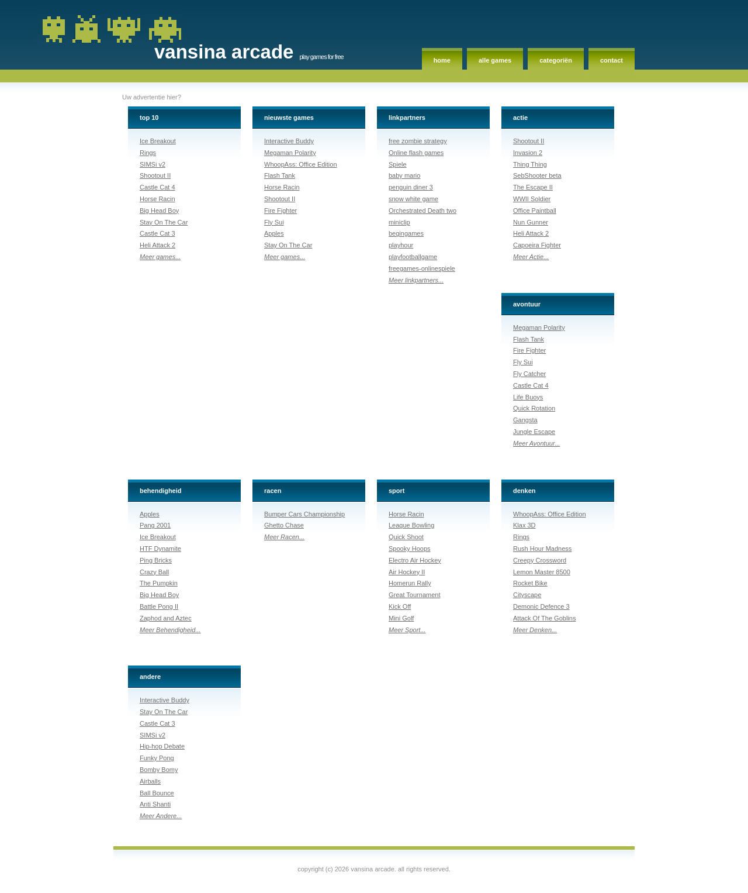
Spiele (398, 164)
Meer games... (160, 256)
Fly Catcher (529, 373)
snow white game (413, 198)
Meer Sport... (407, 629)
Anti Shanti (155, 804)
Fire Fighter (280, 210)
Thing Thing (530, 164)
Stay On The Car (164, 222)
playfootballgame (413, 256)
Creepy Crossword (539, 560)
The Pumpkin (159, 583)
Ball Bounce (157, 793)
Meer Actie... (531, 256)
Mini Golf (401, 618)
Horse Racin (157, 198)
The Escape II (533, 187)
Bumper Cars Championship (304, 514)
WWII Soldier (531, 198)
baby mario (404, 175)
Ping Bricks (156, 560)
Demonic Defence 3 (541, 606)
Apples (274, 233)
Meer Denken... (535, 629)
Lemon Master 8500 (541, 571)
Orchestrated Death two (422, 210)
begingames (406, 233)
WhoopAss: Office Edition (300, 164)
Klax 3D (524, 525)
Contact (611, 60)
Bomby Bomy (159, 769)
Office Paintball (534, 210)
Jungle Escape (534, 431)
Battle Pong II (159, 606)
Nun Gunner (530, 222)
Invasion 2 (527, 152)
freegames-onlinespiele (422, 268)
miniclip (399, 222)
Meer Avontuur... (536, 443)
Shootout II (155, 175)
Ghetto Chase (284, 525)
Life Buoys (528, 397)
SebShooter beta (537, 175)
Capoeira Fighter (537, 245)
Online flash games (416, 152)
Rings (148, 152)
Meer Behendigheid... (170, 629)
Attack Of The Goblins (544, 618)
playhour (401, 245)
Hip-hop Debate (162, 746)
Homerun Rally (410, 583)
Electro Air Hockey (415, 560)
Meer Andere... (161, 815)
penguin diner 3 (411, 187)
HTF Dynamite (160, 548)
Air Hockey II (407, 571)
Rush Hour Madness (542, 548)
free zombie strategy (418, 140)
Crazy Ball (154, 571)
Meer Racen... (284, 536)
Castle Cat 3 (157, 233)
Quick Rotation (534, 408)
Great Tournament (414, 594)
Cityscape (527, 594)
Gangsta (525, 419)
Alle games (495, 60)
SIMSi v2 (152, 164)
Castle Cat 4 (157, 187)
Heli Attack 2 (157, 245)
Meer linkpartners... (416, 280)
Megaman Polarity (290, 152)
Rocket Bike (530, 583)
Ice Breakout (158, 140)
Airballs (150, 781)
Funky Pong (157, 757)
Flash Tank (279, 175)
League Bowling (411, 525)
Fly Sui (274, 222)
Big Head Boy (159, 210)
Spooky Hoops (410, 548)
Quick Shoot (406, 536)
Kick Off (400, 606)
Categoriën (555, 60)
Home (442, 60)
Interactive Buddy (289, 140)
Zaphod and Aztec (166, 618)
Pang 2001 (155, 525)
